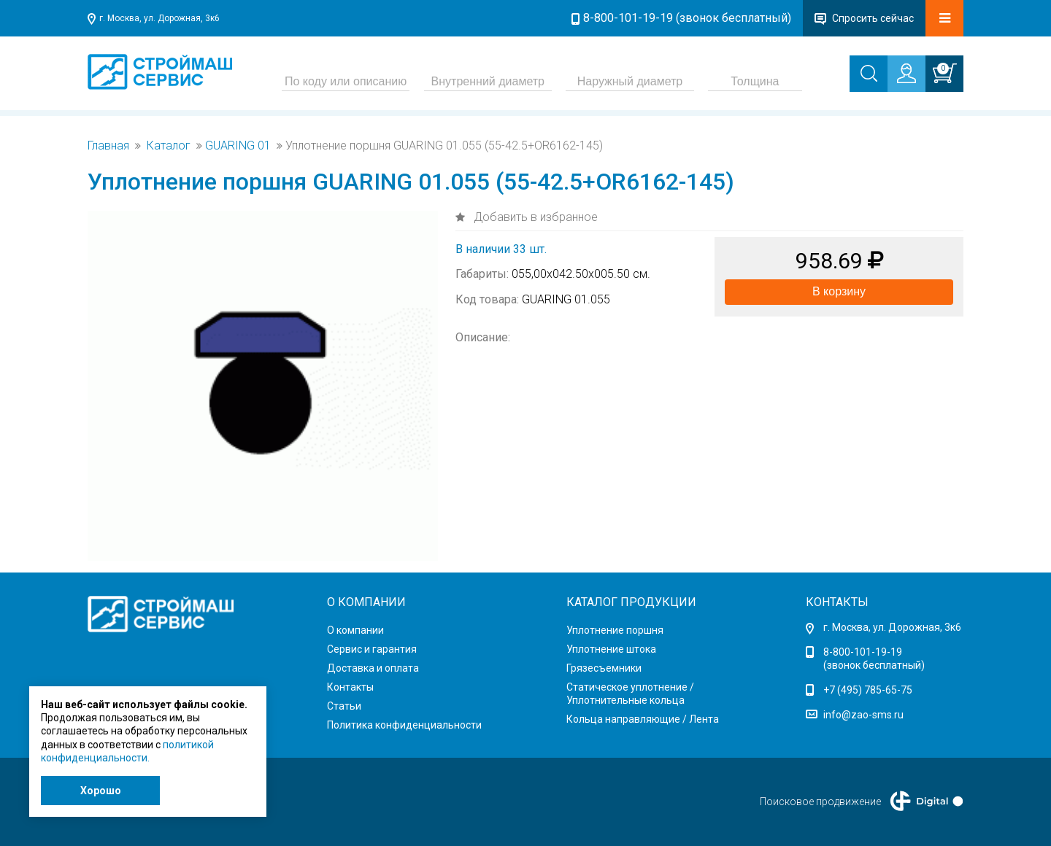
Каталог (168, 145)
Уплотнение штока (611, 649)
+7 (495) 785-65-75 (867, 690)
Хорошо (100, 790)
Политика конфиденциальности (404, 725)
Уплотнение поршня (614, 630)
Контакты (350, 687)
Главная (108, 145)
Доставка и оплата (373, 668)
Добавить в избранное (534, 217)
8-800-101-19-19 (862, 652)
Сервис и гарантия (372, 649)
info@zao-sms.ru (863, 715)
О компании (355, 630)
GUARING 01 (238, 145)
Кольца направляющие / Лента (642, 719)
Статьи (344, 706)
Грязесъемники (604, 668)
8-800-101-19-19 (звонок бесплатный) (687, 18)
